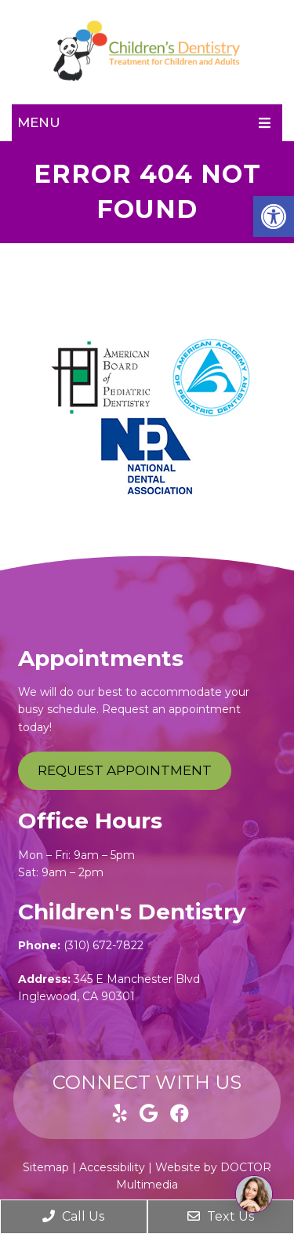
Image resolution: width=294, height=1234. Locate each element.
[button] (273, 216)
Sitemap (46, 1167)
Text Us (220, 1216)
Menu (38, 122)
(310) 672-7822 (103, 945)
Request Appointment (125, 770)
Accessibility (112, 1167)
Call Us (73, 1216)
